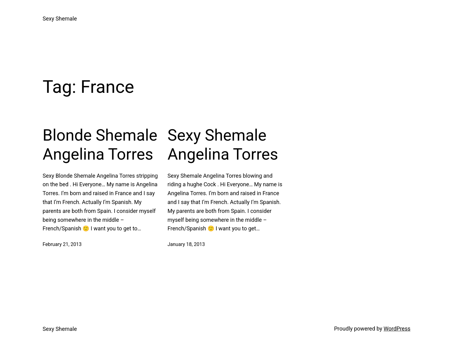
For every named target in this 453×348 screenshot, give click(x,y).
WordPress (397, 328)
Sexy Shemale (60, 18)
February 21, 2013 (62, 244)
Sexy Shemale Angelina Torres (223, 145)
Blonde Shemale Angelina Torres (100, 145)
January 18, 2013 (186, 244)
